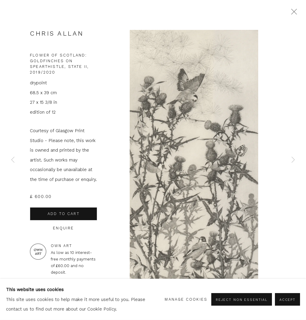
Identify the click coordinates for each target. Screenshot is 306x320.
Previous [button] (13, 160)
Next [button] (293, 160)
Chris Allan (57, 33)
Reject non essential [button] (241, 300)
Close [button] (292, 13)
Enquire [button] (63, 228)
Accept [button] (287, 300)
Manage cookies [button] (186, 299)
